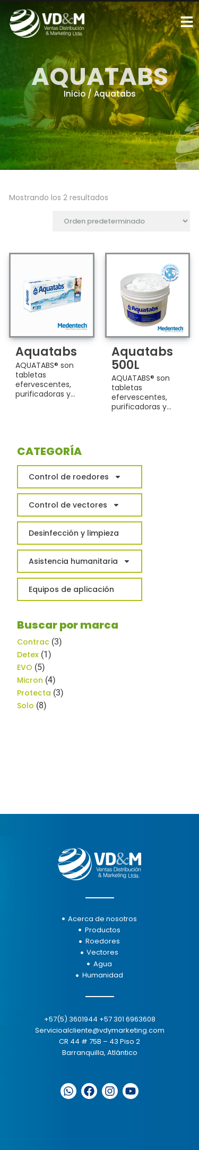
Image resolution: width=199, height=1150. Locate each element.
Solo (25, 705)
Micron (30, 680)
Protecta (34, 693)
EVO (24, 667)
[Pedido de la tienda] (121, 221)
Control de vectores (74, 505)
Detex (28, 654)
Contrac (33, 642)
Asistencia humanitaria (80, 561)
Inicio (74, 93)
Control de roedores (75, 477)
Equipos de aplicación (71, 589)
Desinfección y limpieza (74, 533)
